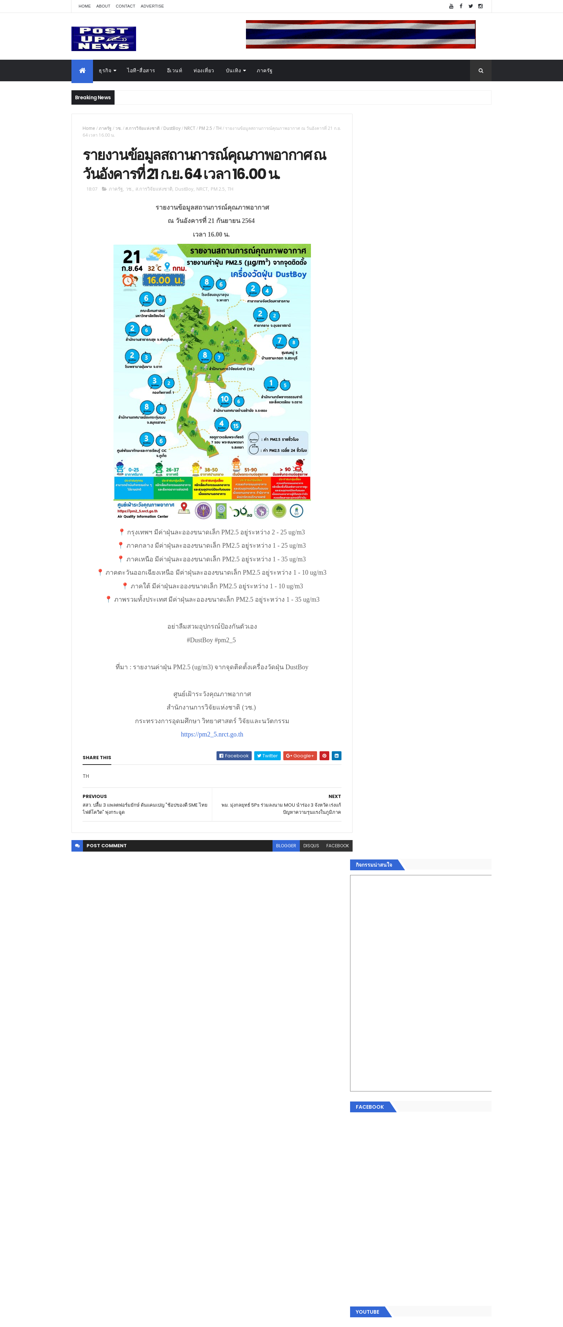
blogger (281, 846)
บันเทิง (233, 70)
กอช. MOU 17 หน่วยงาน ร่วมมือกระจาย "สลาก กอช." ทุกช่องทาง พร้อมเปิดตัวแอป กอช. (441, 769)
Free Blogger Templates (156, 1317)
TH (219, 128)
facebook (332, 846)
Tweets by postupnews (390, 676)
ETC (370, 1218)
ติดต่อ (367, 1164)
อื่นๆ (366, 1155)
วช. (118, 128)
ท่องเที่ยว (204, 70)
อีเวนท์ (174, 70)
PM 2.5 (205, 128)
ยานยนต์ (370, 1087)
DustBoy (172, 128)
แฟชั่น (368, 1139)
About (103, 6)
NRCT (189, 128)
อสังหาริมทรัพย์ (377, 1078)
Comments (459, 1183)
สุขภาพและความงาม (384, 1130)
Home (85, 6)
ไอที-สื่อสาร (141, 70)
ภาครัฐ (265, 70)
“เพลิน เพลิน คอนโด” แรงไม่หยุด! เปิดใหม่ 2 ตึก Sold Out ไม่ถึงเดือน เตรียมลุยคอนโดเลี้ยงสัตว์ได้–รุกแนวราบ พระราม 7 (441, 743)
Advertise (152, 6)
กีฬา (366, 1121)
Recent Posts (393, 1183)
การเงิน (369, 1113)
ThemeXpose (111, 1317)
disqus (306, 846)
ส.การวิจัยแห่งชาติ (142, 128)
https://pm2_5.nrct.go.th (209, 735)
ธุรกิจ (105, 70)
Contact (125, 6)
